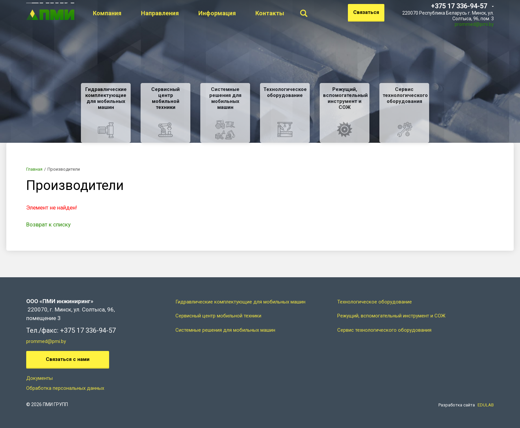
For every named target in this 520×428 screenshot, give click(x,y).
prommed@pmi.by (474, 24)
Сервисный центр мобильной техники (218, 316)
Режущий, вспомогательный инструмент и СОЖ (391, 316)
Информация (235, 13)
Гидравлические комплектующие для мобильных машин (240, 302)
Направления (178, 13)
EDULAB (486, 404)
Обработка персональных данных (65, 388)
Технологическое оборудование (374, 302)
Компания (125, 13)
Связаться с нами (68, 359)
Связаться (366, 12)
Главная (34, 169)
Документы (39, 378)
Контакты (287, 13)
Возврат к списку (48, 224)
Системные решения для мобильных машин (225, 330)
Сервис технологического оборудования (384, 330)
